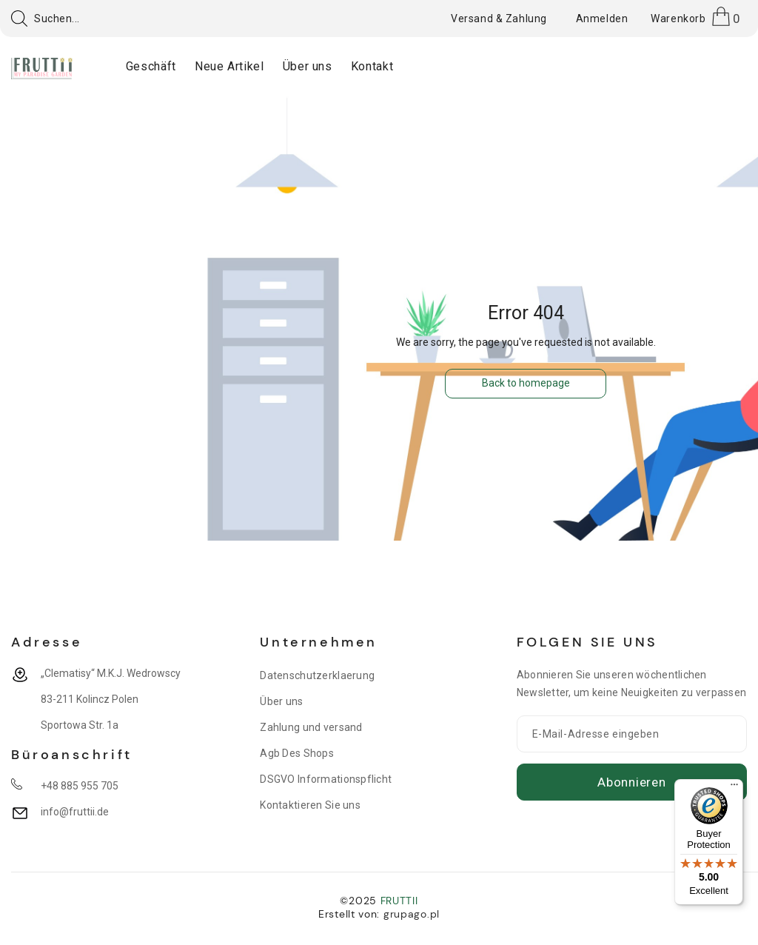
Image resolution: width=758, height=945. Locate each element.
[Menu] (734, 788)
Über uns (281, 701)
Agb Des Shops (297, 753)
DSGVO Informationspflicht (326, 779)
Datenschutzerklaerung (317, 675)
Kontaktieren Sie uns (310, 805)
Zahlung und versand (311, 727)
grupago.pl (411, 914)
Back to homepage (526, 383)
